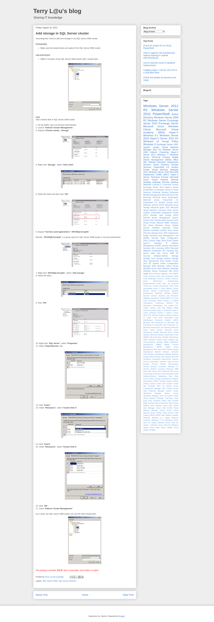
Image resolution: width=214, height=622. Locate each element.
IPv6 (149, 315)
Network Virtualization (156, 354)
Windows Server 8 (164, 190)
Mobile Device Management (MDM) (160, 158)
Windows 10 (151, 141)
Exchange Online (155, 300)
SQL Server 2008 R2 (67, 581)
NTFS (164, 349)
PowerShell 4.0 (161, 167)
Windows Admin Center (167, 266)
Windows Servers (150, 205)
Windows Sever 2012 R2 (161, 425)
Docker (152, 241)
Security (146, 256)
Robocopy (169, 369)
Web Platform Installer (169, 415)
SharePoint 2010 (159, 374)
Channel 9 (156, 185)
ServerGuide (148, 374)
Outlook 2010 (160, 357)
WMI (154, 266)
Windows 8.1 (150, 135)
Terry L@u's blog (57, 11)
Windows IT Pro (158, 420)
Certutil (155, 286)
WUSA (158, 415)
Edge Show (161, 241)
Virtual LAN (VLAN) (164, 408)
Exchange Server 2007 (167, 144)
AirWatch (156, 228)
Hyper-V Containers (164, 310)
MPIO (167, 248)
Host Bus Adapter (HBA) (167, 308)
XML (171, 271)
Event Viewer (172, 241)
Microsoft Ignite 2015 (160, 207)
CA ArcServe (173, 283)
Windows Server (157, 120)
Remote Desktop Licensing (154, 369)
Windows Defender (170, 269)
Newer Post (42, 595)
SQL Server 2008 (50, 581)
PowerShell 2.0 (170, 200)
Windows (146, 418)
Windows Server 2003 (159, 172)
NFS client (158, 349)
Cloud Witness (166, 288)
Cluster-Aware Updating (168, 291)
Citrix (171, 286)
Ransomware (173, 364)
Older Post (128, 595)
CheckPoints (164, 286)
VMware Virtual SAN (163, 405)
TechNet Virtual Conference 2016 (160, 403)
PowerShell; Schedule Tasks (160, 362)
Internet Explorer (158, 315)
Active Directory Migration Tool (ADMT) (163, 273)
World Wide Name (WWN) (161, 427)
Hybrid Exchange (149, 310)
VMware (152, 162)
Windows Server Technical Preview (160, 155)
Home (85, 595)
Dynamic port (164, 296)
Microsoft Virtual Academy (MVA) (160, 131)
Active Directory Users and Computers (158, 276)
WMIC (167, 223)
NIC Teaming (168, 251)
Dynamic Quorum (150, 296)
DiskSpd (167, 293)
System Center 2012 (158, 383)
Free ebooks (169, 305)
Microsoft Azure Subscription (165, 197)
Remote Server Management (156, 218)
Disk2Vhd (158, 293)
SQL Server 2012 (155, 371)
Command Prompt (170, 185)
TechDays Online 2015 (162, 401)
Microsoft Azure (153, 126)
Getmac (153, 308)
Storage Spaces (163, 258)
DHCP (161, 205)
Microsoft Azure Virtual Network (160, 178)
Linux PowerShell (166, 318)
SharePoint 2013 (172, 374)
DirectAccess (148, 293)
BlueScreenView (149, 283)
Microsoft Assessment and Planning (157, 327)
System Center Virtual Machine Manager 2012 (160, 169)
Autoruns (175, 279)
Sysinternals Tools (156, 261)
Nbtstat (169, 349)
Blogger (121, 616)
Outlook (146, 213)
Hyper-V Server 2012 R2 (164, 138)
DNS (166, 233)
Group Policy (170, 141)
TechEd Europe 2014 (168, 202)
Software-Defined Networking (155, 376)
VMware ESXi (148, 405)
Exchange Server (168, 123)
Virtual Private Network (153, 223)
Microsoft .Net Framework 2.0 (155, 322)
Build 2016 (161, 283)
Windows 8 (149, 144)
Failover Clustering (159, 152)
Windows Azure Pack (152, 269)
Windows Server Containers (155, 271)
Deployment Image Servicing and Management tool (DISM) (160, 235)
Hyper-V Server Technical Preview (160, 175)
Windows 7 (162, 154)
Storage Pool (149, 258)
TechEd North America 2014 (166, 220)
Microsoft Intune (151, 200)
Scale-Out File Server (170, 371)
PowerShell (161, 114)
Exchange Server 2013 (153, 187)
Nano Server (172, 210)
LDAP (149, 318)
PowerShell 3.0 (149, 190)
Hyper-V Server (171, 187)
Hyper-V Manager (152, 243)
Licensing (160, 248)
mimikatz (152, 430)
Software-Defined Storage (166, 256)
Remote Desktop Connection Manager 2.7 (160, 366)
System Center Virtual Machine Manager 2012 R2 (160, 148)
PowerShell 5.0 (150, 202)
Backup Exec (157, 233)
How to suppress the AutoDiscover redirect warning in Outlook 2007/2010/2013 (159, 55)
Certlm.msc (147, 286)
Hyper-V (173, 132)
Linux (155, 318)
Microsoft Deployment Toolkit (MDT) (160, 173)
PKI (177, 357)
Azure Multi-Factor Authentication (160, 281)
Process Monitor (159, 364)
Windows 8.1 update (161, 418)
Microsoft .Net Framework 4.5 (166, 325)
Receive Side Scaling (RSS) (164, 215)
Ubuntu (175, 403)
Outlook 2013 (170, 357)
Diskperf (175, 293)
